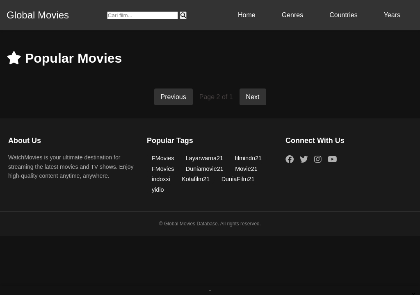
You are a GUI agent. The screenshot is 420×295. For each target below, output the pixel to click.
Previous (173, 96)
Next (253, 96)
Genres (292, 14)
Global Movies (38, 14)
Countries (343, 14)
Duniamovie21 (205, 169)
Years (392, 14)
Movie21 (246, 169)
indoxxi (161, 179)
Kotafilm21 (196, 179)
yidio (158, 189)
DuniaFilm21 (238, 179)
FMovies (163, 158)
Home (247, 14)
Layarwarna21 (204, 158)
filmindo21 (248, 158)
